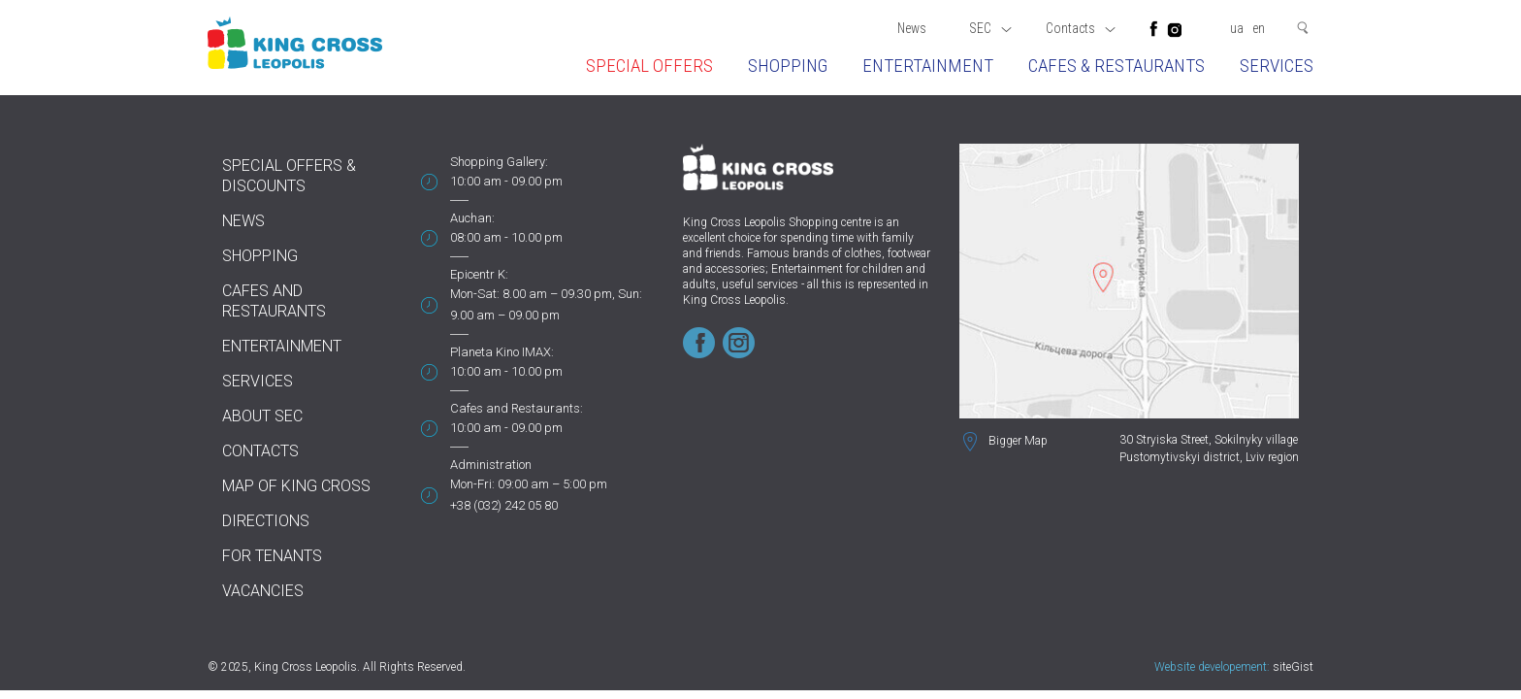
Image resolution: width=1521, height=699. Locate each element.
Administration (491, 464)
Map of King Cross (296, 486)
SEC (990, 28)
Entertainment (927, 65)
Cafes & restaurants (1116, 65)
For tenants (272, 556)
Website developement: (1212, 667)
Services (1276, 65)
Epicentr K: (479, 274)
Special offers (649, 65)
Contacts (1081, 28)
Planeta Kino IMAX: (502, 352)
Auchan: (472, 218)
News (911, 28)
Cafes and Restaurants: (516, 408)
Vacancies (263, 591)
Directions (265, 521)
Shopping (787, 65)
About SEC (262, 416)
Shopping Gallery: (499, 161)
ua (1237, 28)
